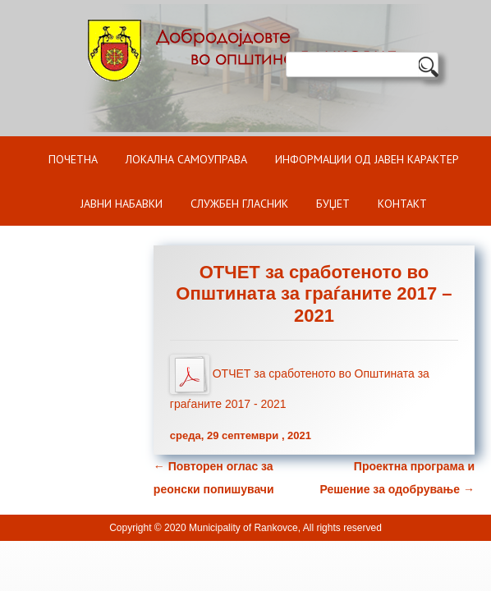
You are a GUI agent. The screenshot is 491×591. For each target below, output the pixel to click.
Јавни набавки (121, 203)
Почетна (73, 159)
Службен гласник (239, 203)
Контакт (402, 203)
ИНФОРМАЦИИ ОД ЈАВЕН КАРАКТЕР (367, 159)
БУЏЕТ (333, 203)
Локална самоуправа (186, 159)
